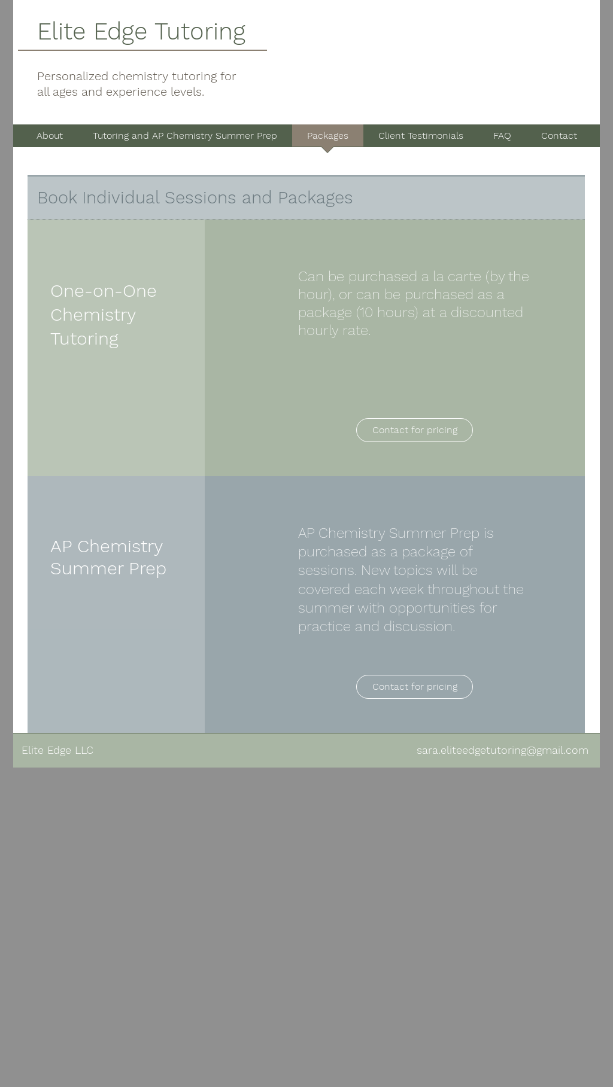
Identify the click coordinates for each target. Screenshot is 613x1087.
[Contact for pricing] (414, 430)
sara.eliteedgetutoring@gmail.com (502, 750)
